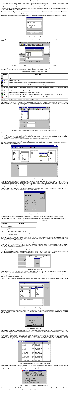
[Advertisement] (34, 394)
